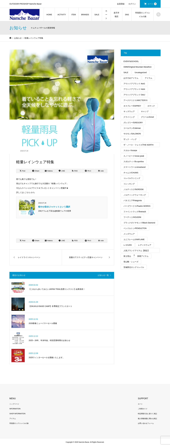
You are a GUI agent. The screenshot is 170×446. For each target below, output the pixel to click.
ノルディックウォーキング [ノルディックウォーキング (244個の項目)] (135, 195)
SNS (127, 15)
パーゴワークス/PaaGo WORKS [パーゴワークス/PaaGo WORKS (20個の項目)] (137, 206)
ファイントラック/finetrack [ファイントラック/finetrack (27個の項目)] (135, 212)
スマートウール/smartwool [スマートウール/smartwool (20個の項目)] (135, 167)
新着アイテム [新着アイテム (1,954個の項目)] (142, 256)
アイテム (12, 418)
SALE (96, 15)
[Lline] (61, 171)
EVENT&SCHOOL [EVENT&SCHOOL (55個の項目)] (131, 61)
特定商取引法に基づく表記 (147, 414)
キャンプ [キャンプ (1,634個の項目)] (144, 111)
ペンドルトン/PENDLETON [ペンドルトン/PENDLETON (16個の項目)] (135, 228)
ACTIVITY (62, 15)
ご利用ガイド (142, 409)
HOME (49, 15)
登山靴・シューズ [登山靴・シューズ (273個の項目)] (131, 262)
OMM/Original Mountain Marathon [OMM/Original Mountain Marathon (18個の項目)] (138, 67)
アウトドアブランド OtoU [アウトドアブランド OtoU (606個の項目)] (134, 95)
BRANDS (85, 15)
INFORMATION (14, 409)
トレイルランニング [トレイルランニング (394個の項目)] (132, 178)
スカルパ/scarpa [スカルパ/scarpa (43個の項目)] (130, 150)
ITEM (73, 15)
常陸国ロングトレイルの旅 (142, 14)
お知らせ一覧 (103, 275)
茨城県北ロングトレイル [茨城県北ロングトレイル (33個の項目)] (134, 267)
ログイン (132, 4)
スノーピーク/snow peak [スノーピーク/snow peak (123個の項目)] (134, 156)
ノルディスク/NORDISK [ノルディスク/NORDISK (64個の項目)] (134, 189)
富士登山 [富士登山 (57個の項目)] (127, 256)
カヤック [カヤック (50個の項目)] (151, 106)
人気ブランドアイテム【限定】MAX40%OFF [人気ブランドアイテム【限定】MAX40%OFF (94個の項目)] (137, 251)
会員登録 (120, 4)
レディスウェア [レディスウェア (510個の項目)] (144, 245)
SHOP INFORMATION (17, 414)
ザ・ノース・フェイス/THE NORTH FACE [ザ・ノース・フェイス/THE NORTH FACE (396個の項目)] (138, 145)
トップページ (14, 404)
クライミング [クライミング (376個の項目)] (129, 117)
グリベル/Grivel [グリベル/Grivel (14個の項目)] (147, 117)
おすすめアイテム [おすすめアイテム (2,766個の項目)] (131, 78)
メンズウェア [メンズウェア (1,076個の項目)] (129, 234)
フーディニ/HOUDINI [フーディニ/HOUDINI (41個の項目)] (132, 217)
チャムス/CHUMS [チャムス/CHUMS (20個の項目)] (131, 173)
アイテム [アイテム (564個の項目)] (148, 78)
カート (152, 4)
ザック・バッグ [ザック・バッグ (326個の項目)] (130, 139)
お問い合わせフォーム (146, 423)
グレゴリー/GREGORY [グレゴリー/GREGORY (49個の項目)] (133, 123)
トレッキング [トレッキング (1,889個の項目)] (129, 184)
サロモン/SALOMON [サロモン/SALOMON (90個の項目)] (132, 134)
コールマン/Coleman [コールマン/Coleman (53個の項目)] (132, 128)
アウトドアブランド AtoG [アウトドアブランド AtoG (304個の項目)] (134, 84)
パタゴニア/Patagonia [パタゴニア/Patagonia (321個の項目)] (133, 200)
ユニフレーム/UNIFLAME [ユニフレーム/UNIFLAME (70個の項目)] (134, 239)
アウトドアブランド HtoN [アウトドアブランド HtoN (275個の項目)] (134, 89)
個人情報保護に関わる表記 (147, 418)
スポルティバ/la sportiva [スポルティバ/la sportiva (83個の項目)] (134, 161)
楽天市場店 (116, 14)
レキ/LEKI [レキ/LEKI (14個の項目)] (128, 245)
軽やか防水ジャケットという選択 (54, 207)
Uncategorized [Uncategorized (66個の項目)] (141, 72)
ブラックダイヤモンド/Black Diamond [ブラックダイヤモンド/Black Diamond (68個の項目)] (139, 223)
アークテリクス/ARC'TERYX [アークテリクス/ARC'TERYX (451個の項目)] (136, 100)
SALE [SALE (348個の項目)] (126, 72)
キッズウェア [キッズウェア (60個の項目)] (129, 111)
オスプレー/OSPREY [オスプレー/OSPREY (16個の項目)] (132, 106)
